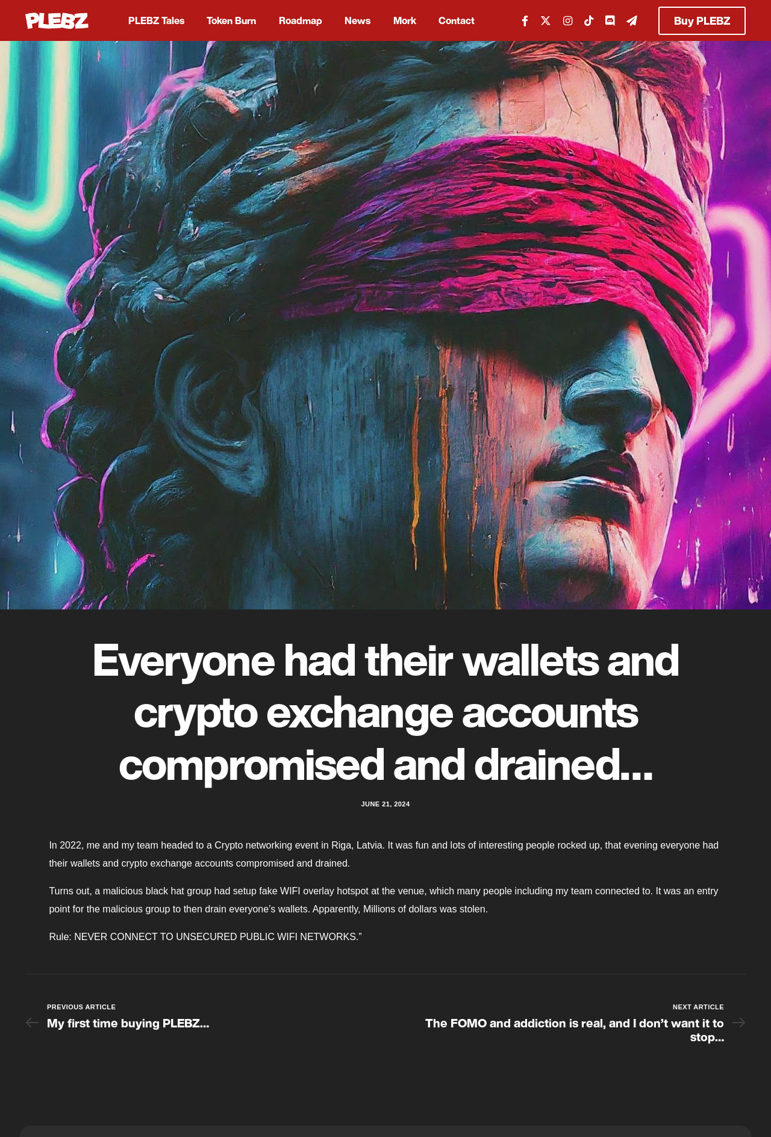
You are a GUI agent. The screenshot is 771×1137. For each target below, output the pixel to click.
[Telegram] (631, 20)
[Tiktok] (588, 20)
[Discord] (609, 20)
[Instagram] (567, 20)
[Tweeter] (545, 20)
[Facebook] (525, 20)
